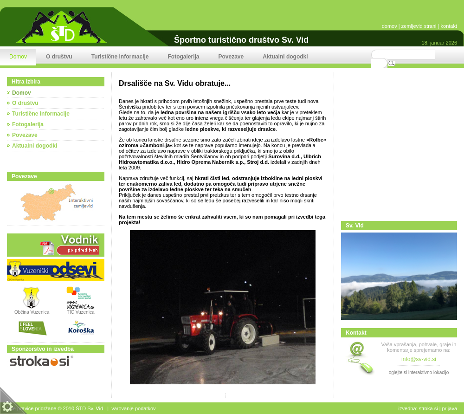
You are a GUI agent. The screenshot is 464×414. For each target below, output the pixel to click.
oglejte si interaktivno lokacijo (419, 372)
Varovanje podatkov (133, 408)
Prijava (449, 408)
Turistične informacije (41, 113)
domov (389, 26)
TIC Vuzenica (81, 312)
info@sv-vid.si (418, 359)
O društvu (25, 103)
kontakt (449, 26)
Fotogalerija (28, 124)
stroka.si (428, 408)
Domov (21, 93)
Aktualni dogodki (34, 145)
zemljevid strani (419, 26)
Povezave (25, 135)
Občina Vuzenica (31, 310)
